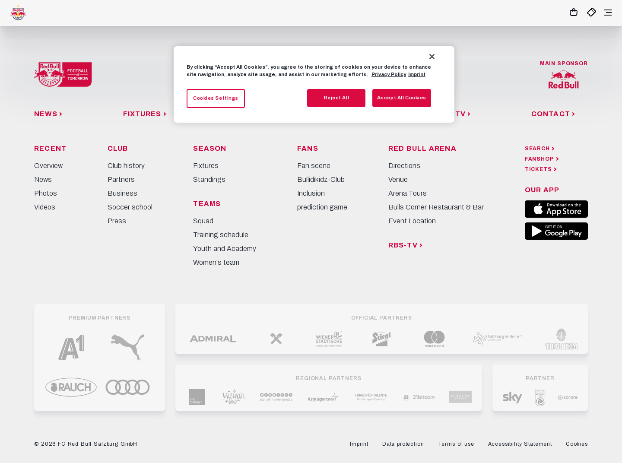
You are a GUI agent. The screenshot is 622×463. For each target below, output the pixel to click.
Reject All (336, 97)
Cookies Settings (215, 98)
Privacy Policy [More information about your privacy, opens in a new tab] (388, 74)
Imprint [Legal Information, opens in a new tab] (416, 74)
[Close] (431, 56)
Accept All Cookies (401, 97)
